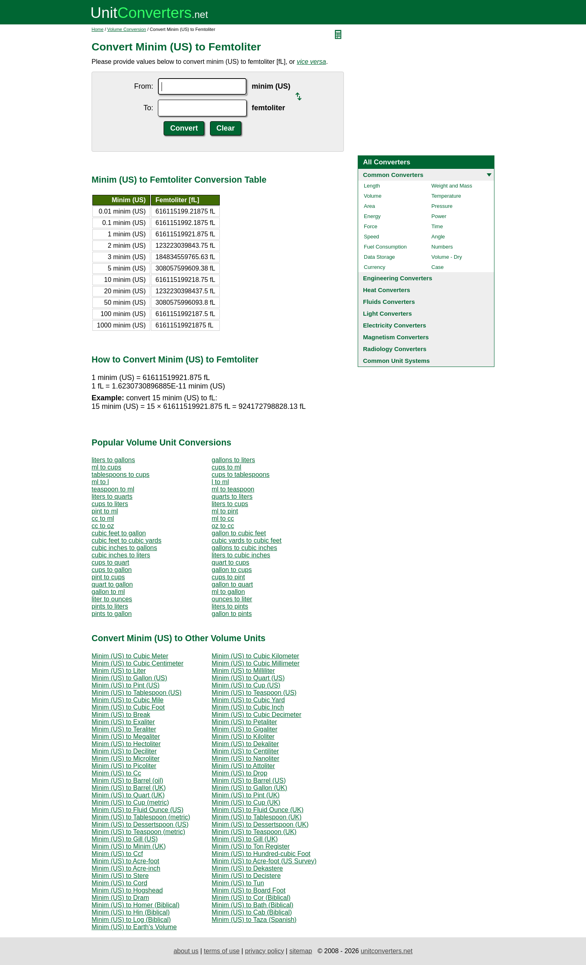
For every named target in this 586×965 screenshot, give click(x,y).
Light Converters (387, 313)
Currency (374, 267)
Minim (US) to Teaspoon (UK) (254, 831)
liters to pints (230, 606)
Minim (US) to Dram (120, 897)
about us (185, 951)
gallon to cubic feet (239, 533)
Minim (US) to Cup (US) (246, 685)
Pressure (442, 206)
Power (438, 216)
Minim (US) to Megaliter (126, 736)
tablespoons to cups (120, 474)
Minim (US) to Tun (238, 883)
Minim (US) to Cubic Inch (248, 707)
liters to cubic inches (241, 555)
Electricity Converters (394, 325)
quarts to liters (232, 496)
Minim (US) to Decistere (246, 875)
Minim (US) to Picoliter (124, 765)
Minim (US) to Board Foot (248, 890)
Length (372, 186)
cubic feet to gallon (119, 533)
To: (148, 108)
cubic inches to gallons (124, 547)
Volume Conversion (126, 29)
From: (143, 86)
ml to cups (106, 467)
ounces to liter (232, 599)
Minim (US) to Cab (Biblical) (252, 912)
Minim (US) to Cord (119, 883)
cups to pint (228, 577)
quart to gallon (112, 584)
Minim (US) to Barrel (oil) (127, 780)
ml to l (100, 481)
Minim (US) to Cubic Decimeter (256, 714)
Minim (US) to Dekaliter (245, 743)
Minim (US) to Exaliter (123, 721)
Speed (371, 237)
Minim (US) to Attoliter (243, 765)
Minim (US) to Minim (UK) (129, 846)
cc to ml (103, 518)
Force (370, 226)
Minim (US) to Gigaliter (245, 729)
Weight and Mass (451, 186)
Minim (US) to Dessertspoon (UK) (260, 824)
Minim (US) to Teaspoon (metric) (138, 831)
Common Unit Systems (396, 360)
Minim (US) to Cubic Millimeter (256, 663)
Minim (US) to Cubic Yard (248, 699)
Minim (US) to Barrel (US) (249, 780)
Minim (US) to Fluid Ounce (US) (138, 809)
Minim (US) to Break (121, 714)
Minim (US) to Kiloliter (243, 736)
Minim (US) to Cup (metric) (130, 802)
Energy (372, 216)
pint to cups (108, 577)
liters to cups (230, 503)
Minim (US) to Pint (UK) (246, 795)
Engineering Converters (397, 278)
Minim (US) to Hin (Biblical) (131, 912)
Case (437, 267)
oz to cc (223, 525)
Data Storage (379, 257)
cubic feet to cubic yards (127, 540)
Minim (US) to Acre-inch (126, 868)
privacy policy (264, 951)
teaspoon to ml (113, 489)
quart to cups (230, 562)
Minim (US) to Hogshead (127, 890)
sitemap (300, 951)
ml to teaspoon (233, 489)
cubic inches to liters (121, 555)
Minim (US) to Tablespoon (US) (136, 692)
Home (97, 29)
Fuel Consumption (385, 247)
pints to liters (110, 606)
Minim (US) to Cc (116, 773)
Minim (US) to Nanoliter (245, 758)
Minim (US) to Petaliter (244, 721)
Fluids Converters (389, 301)
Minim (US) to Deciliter (124, 751)
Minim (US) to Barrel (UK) (129, 787)
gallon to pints (232, 613)
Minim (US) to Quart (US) (248, 678)
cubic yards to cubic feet (247, 540)
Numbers (442, 247)
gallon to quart (232, 584)
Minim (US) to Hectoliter (126, 743)
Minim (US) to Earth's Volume (134, 927)
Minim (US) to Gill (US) (125, 839)
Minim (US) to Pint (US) (126, 685)
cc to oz (103, 525)
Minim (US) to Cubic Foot (128, 707)
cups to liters (110, 503)
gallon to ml (108, 591)
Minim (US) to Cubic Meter (130, 656)
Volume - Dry (446, 257)
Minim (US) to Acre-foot (125, 861)
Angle (438, 237)
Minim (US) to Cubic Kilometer (255, 656)
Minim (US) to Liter (119, 670)
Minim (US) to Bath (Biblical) (252, 905)
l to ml (220, 481)
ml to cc (223, 518)
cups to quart (110, 562)
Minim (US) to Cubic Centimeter (138, 663)
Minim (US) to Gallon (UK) (249, 787)
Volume (372, 196)
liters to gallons (113, 459)
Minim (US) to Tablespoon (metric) (141, 817)
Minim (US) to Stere (120, 875)
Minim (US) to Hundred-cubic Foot (261, 853)
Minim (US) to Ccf (117, 853)
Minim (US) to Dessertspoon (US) (140, 824)
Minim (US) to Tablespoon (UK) (257, 817)
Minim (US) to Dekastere (247, 868)
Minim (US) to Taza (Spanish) (254, 919)
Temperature (446, 196)
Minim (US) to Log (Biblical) (131, 919)
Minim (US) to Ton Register (251, 846)
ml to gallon (228, 591)
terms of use (222, 951)
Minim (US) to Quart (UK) (128, 795)
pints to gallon (112, 613)
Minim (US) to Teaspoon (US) (254, 692)
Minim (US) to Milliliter (243, 670)
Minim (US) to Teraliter (124, 729)
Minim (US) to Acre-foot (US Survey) (264, 861)
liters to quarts (112, 496)
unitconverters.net (386, 951)
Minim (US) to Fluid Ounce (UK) (258, 809)
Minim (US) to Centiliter (245, 751)
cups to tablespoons (240, 474)
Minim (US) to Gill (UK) (245, 839)
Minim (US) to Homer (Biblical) (135, 905)
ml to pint (225, 511)
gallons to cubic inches (244, 547)
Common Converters (393, 174)
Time (437, 226)
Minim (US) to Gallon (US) (129, 678)
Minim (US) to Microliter (126, 758)
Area (369, 206)
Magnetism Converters (396, 337)
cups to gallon (112, 569)
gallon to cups (232, 569)
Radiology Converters (394, 348)
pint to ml (105, 511)
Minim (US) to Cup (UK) (246, 802)
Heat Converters (386, 289)
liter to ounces (112, 599)
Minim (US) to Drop (239, 773)
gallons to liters (233, 459)
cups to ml (226, 467)
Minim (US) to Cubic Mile (128, 699)
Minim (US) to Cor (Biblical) (251, 897)
